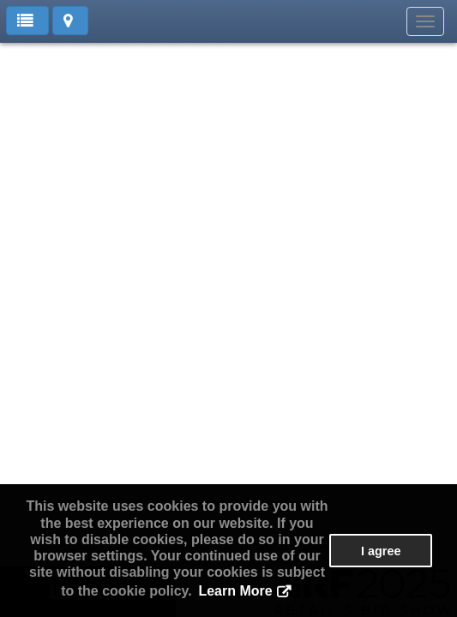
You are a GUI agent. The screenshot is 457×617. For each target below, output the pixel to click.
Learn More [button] (235, 591)
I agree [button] (380, 551)
